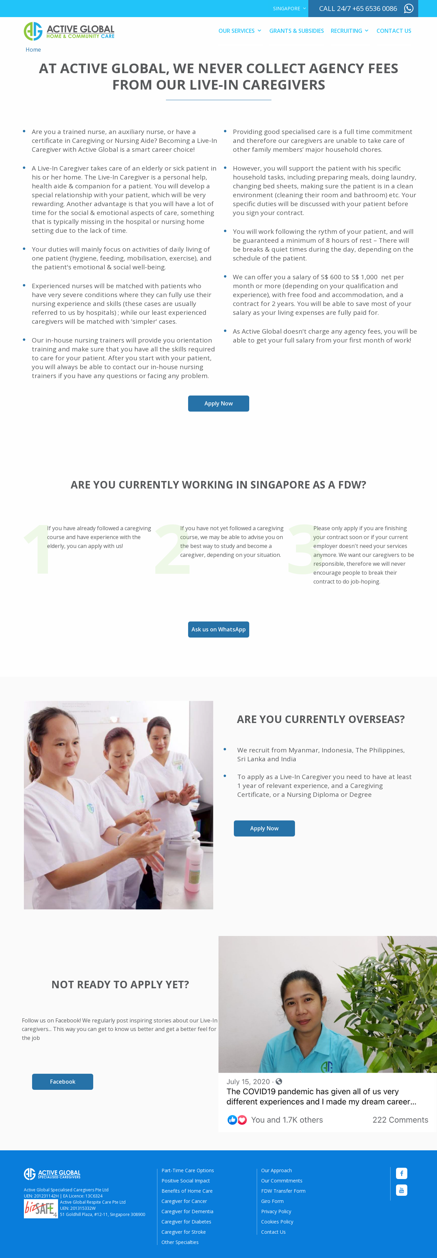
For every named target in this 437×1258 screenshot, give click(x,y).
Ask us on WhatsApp (219, 629)
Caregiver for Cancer (184, 1201)
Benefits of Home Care (187, 1191)
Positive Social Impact (185, 1180)
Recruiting (346, 31)
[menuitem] (288, 8)
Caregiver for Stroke (183, 1232)
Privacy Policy (276, 1211)
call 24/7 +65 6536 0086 (358, 8)
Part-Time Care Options (187, 1170)
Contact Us (394, 31)
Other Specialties (180, 1242)
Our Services (236, 31)
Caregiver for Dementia (187, 1211)
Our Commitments (281, 1180)
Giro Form (272, 1201)
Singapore (286, 8)
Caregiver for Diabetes (186, 1221)
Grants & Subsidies (296, 31)
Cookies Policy (277, 1221)
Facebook (62, 1081)
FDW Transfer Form (283, 1191)
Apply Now (219, 403)
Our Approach (276, 1170)
